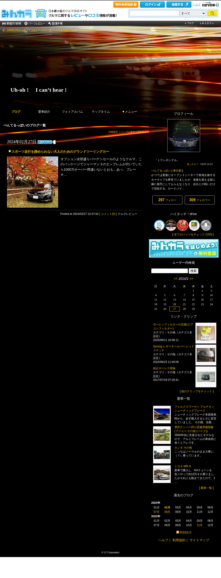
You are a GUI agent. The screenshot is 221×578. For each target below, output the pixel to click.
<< (175, 279)
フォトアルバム (72, 111)
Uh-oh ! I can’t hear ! (38, 90)
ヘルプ (197, 4)
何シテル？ (192, 164)
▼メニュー (129, 111)
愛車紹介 (44, 111)
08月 (167, 512)
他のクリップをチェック (196, 391)
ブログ (34, 30)
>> (191, 279)
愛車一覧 (206, 488)
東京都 (177, 170)
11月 (200, 525)
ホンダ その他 (183, 447)
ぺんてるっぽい (161, 170)
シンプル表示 (128, 132)
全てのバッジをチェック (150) (193, 234)
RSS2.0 (185, 532)
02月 (167, 507)
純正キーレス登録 (164, 368)
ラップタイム (101, 111)
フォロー (167, 200)
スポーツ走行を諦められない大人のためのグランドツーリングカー (60, 151)
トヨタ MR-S (182, 466)
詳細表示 (113, 132)
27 (174, 309)
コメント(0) (108, 214)
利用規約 (178, 540)
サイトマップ (199, 540)
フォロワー (199, 200)
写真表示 (142, 132)
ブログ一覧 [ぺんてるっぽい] (55, 30)
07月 (156, 512)
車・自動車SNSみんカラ (15, 30)
